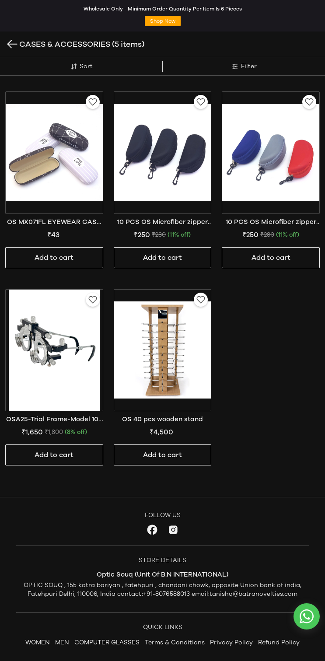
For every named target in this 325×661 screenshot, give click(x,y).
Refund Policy (279, 642)
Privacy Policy (231, 642)
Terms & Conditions (175, 642)
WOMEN (37, 642)
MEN (62, 642)
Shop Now (162, 21)
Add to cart (54, 257)
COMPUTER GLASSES (107, 642)
